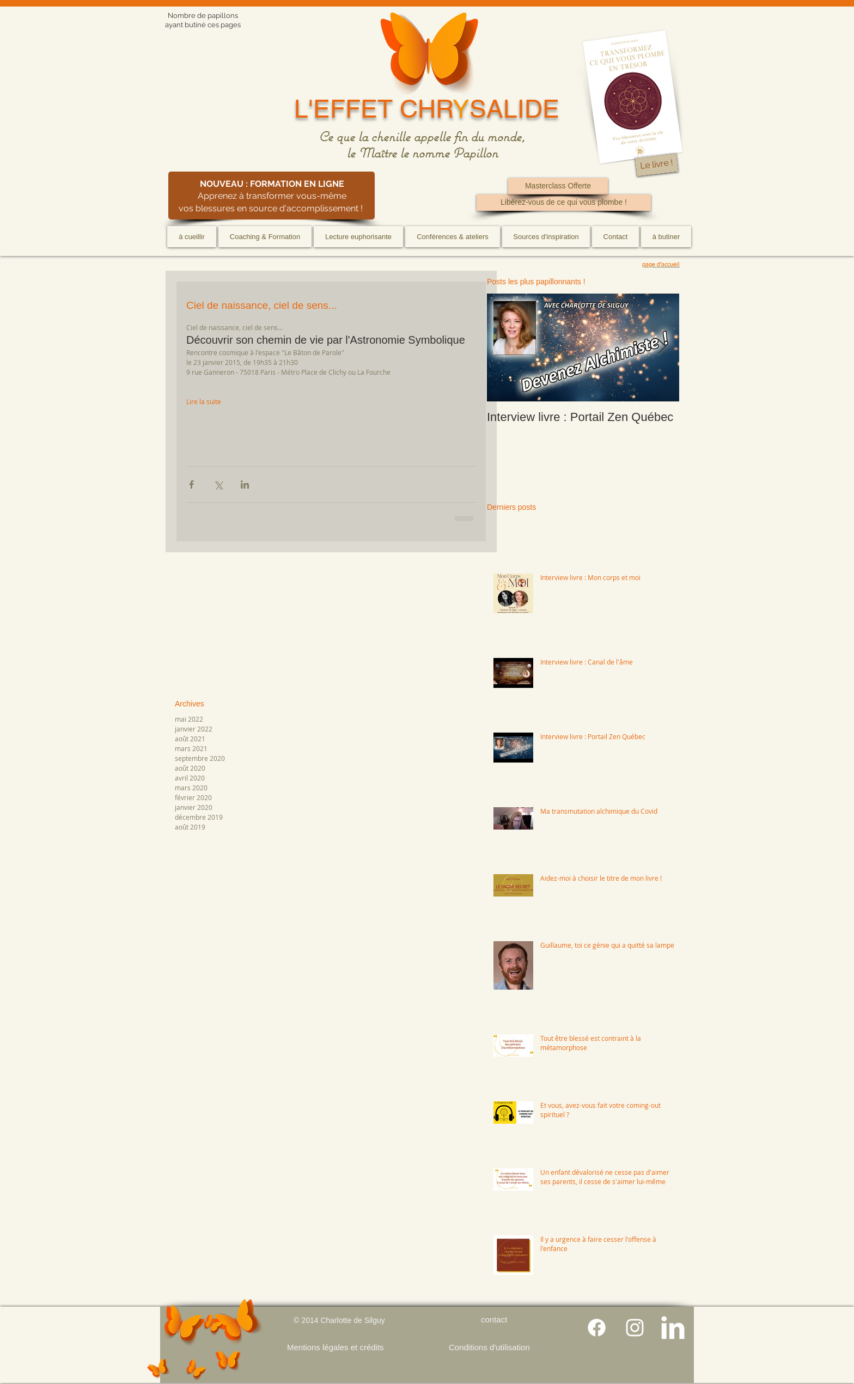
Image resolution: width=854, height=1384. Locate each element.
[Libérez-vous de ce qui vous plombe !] (564, 202)
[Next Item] (662, 347)
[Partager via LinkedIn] (245, 484)
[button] (265, 236)
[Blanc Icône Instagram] (634, 1327)
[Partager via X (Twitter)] (218, 484)
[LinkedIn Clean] (673, 1327)
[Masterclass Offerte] (558, 186)
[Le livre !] (656, 165)
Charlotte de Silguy (352, 1320)
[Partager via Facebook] (191, 484)
